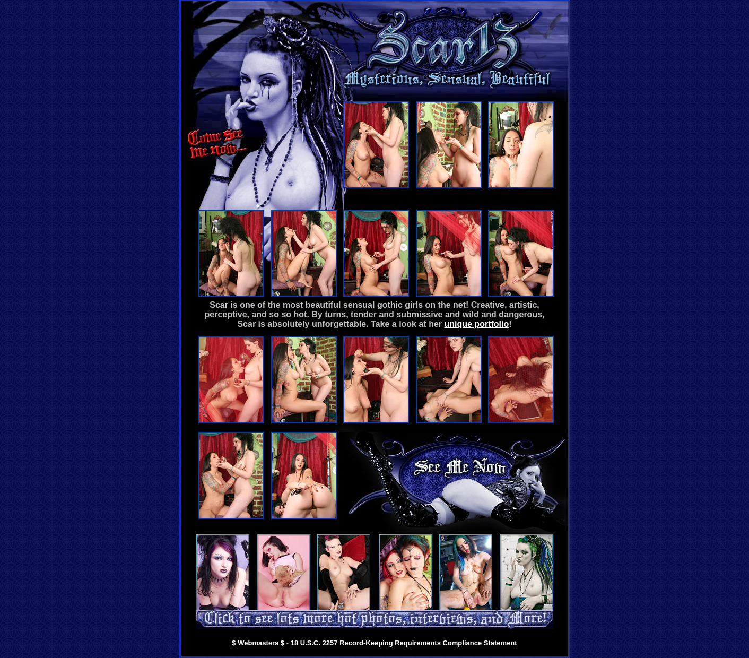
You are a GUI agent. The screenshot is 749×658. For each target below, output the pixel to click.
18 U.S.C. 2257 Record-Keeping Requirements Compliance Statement (404, 643)
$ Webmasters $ (258, 643)
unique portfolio (476, 323)
